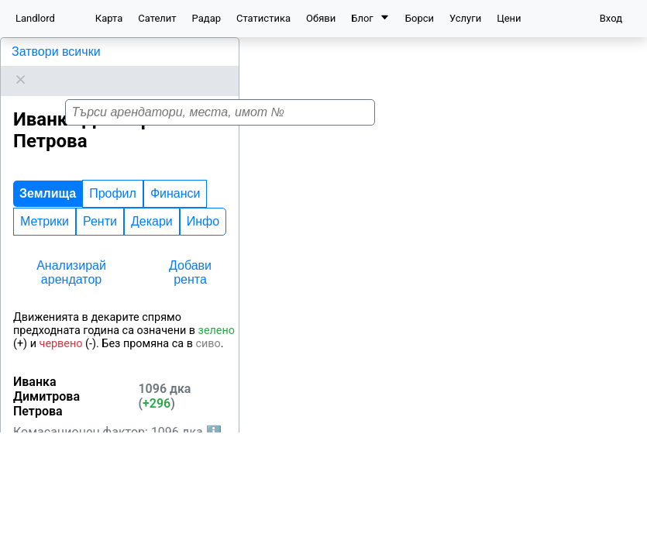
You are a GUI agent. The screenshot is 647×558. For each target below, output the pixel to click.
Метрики (44, 201)
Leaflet (624, 549)
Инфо (203, 201)
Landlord (35, 18)
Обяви (321, 18)
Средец (28, 536)
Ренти (100, 201)
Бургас (73, 498)
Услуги (465, 18)
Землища (47, 174)
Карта (108, 18)
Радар (206, 18)
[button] (460, 289)
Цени (509, 18)
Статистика (263, 18)
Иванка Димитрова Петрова (93, 51)
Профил (112, 174)
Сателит (157, 18)
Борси (419, 18)
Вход (611, 18)
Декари (152, 201)
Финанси (175, 174)
